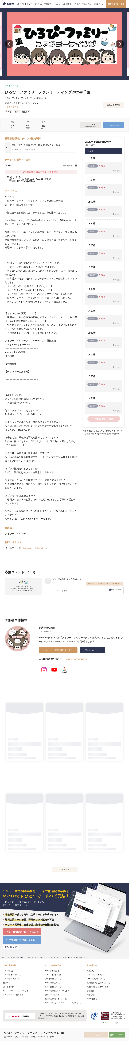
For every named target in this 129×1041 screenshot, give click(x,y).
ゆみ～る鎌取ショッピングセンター (39, 1036)
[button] (3, 1031)
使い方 (6, 983)
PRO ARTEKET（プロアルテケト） (17, 991)
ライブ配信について (53, 987)
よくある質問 (8, 987)
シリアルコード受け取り (13, 995)
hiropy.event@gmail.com (35, 548)
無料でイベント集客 (116, 4)
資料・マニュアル (52, 995)
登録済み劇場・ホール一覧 (56, 999)
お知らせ (90, 995)
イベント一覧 (31, 957)
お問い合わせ (92, 999)
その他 (7, 86)
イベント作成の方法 (53, 975)
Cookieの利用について (96, 979)
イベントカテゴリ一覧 (12, 975)
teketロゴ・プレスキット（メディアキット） (63, 1003)
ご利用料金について (53, 979)
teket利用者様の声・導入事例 (57, 991)
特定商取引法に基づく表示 (97, 987)
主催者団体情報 (113, 105)
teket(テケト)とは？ (53, 971)
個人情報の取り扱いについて (98, 983)
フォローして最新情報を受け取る (58, 650)
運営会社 (90, 991)
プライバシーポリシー (96, 975)
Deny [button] (106, 1028)
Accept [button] (120, 1028)
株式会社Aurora (47, 627)
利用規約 (90, 971)
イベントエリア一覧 (11, 979)
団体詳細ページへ (92, 650)
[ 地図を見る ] (13, 106)
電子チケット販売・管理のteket (12, 957)
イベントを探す (9, 971)
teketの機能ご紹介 (52, 983)
